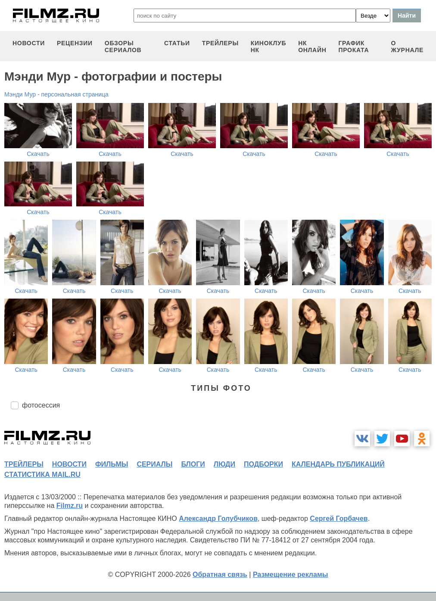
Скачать (38, 153)
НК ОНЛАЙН (312, 46)
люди (224, 464)
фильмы (111, 464)
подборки (263, 464)
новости (28, 43)
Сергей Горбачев (338, 518)
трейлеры (220, 43)
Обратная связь (220, 574)
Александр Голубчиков (218, 518)
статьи (177, 43)
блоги (193, 464)
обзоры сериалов (123, 46)
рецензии (75, 43)
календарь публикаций (338, 464)
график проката (353, 46)
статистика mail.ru (42, 474)
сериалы (154, 464)
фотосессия (41, 405)
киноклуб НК (268, 46)
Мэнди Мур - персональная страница (56, 94)
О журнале (407, 46)
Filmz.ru (69, 505)
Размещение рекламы (290, 574)
